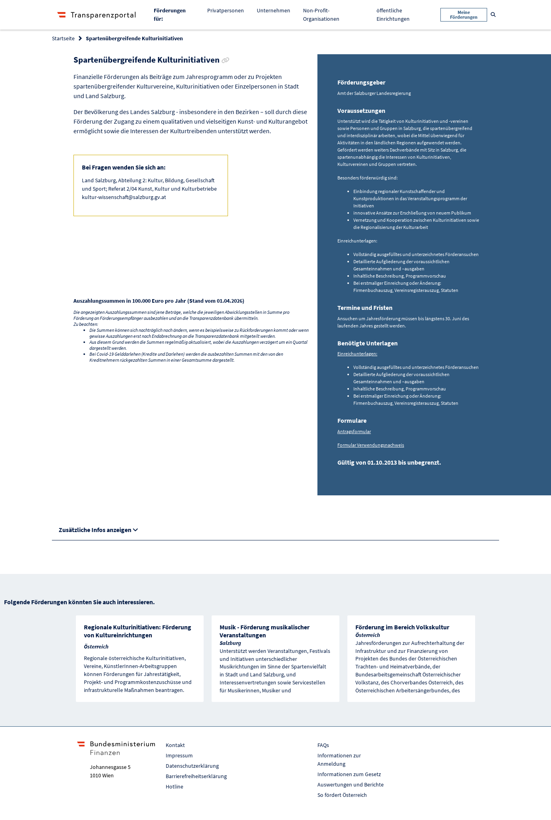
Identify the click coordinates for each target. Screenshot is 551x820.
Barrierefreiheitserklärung (196, 776)
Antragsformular (354, 431)
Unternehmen (273, 10)
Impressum (179, 755)
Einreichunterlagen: (357, 354)
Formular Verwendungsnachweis (370, 445)
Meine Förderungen (464, 14)
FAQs (323, 745)
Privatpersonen (225, 10)
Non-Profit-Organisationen (321, 14)
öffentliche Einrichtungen (393, 14)
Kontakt (175, 745)
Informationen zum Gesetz (349, 774)
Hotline (174, 786)
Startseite (63, 38)
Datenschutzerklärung (192, 765)
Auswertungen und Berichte (350, 784)
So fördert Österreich (342, 794)
